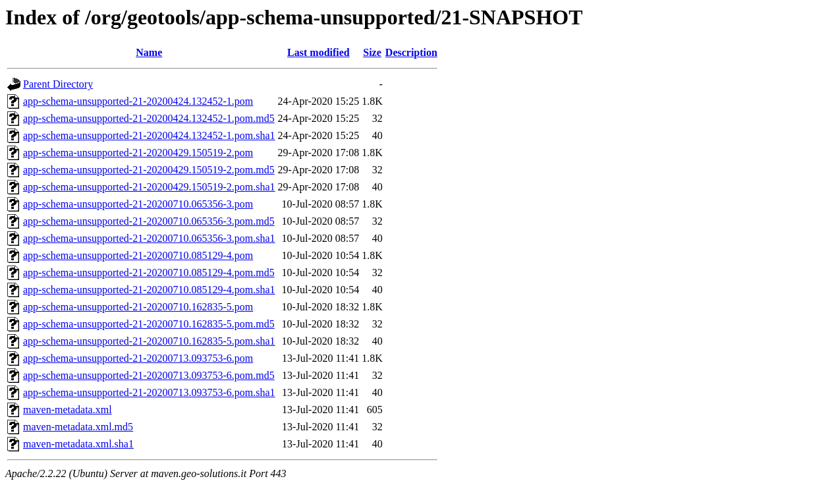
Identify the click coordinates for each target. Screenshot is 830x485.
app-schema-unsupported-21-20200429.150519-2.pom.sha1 (149, 186)
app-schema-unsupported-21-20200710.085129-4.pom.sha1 (149, 289)
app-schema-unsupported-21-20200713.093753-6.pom (138, 358)
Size (372, 52)
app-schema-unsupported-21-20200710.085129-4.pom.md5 (149, 272)
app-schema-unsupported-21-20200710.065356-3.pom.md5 (149, 221)
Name (149, 52)
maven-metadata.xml (67, 409)
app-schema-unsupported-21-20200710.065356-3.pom (138, 204)
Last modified (318, 52)
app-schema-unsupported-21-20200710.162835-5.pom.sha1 (149, 341)
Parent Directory (58, 84)
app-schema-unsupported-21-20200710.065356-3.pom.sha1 (149, 238)
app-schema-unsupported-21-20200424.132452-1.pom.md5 (149, 118)
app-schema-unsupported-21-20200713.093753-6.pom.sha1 (149, 392)
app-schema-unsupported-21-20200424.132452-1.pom (138, 101)
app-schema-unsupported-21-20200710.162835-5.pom (138, 306)
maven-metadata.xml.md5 (78, 426)
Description (411, 52)
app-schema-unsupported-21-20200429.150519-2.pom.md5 (149, 169)
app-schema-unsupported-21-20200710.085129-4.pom (138, 255)
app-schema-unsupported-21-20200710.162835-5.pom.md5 (149, 323)
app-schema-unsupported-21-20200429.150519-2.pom (138, 152)
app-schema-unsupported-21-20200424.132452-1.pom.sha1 (149, 135)
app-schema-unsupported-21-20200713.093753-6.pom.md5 (149, 375)
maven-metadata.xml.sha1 (78, 443)
